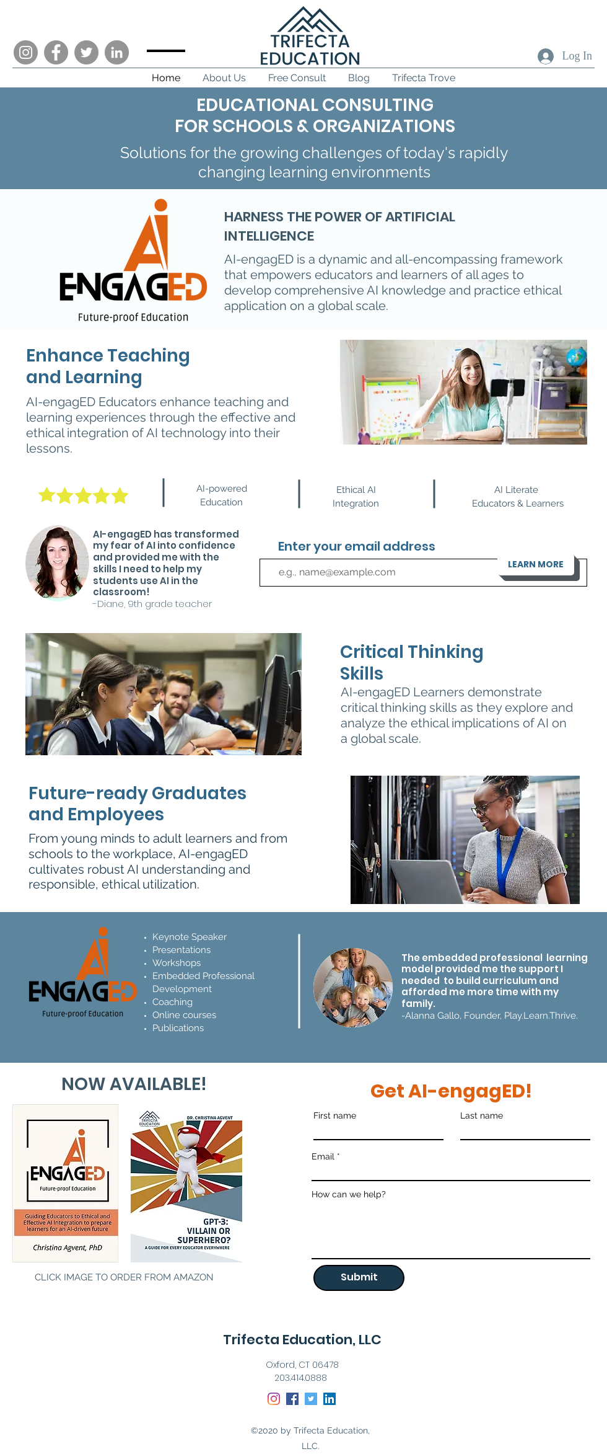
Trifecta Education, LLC (302, 1339)
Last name (481, 1115)
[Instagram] (26, 52)
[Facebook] (56, 52)
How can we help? (349, 1194)
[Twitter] (86, 52)
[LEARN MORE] (535, 564)
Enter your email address (356, 546)
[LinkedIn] (117, 52)
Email (323, 1156)
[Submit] (358, 1278)
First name (334, 1115)
